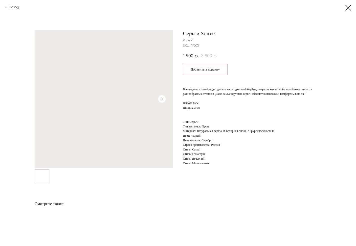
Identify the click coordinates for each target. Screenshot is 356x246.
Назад (14, 7)
